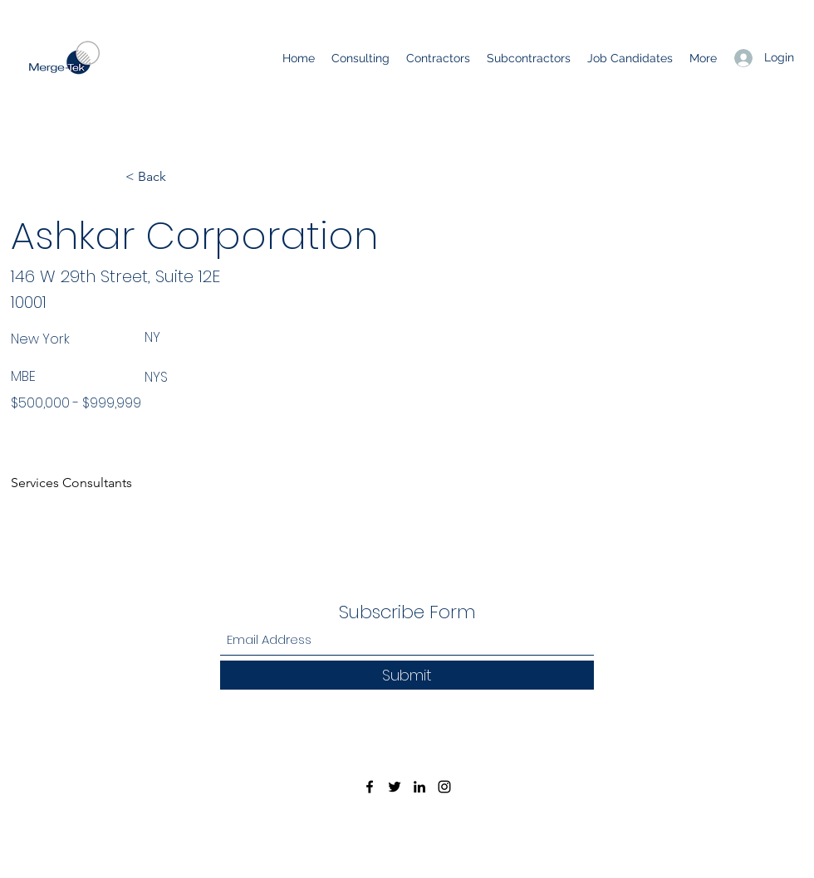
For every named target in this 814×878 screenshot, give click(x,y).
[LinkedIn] (419, 786)
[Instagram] (444, 786)
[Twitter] (394, 786)
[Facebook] (369, 786)
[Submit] (407, 675)
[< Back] (180, 176)
